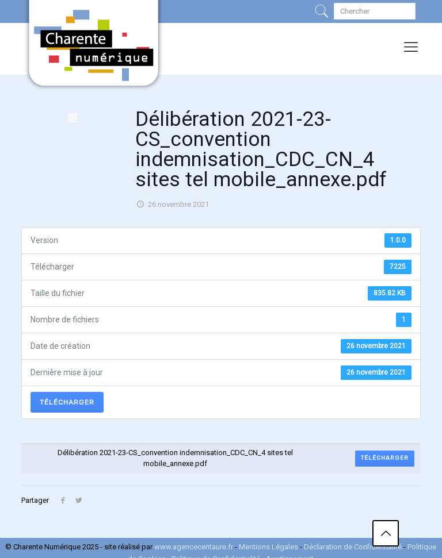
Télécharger (67, 402)
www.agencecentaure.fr (193, 546)
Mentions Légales (268, 546)
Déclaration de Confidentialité (353, 546)
